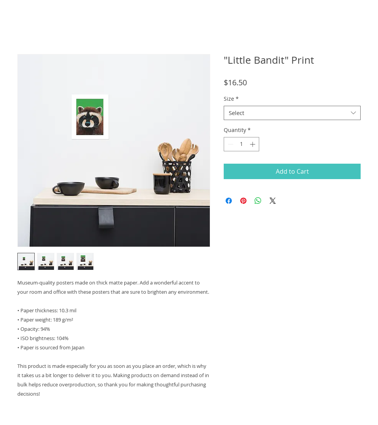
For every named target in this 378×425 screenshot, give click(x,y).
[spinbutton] (241, 144)
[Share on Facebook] (228, 200)
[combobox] (292, 113)
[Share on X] (272, 200)
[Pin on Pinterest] (243, 200)
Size (231, 98)
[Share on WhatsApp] (258, 200)
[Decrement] (230, 144)
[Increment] (253, 144)
